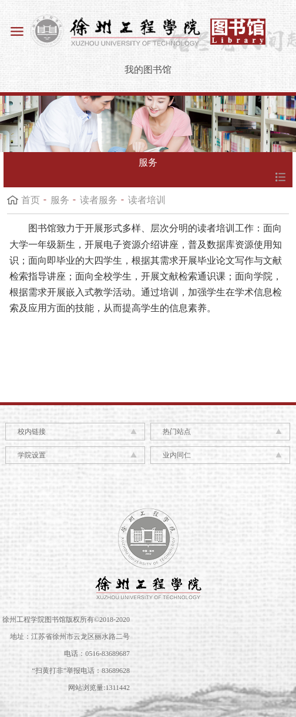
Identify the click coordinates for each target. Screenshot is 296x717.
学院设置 (32, 455)
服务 (60, 200)
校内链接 (32, 431)
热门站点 (177, 431)
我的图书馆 (148, 70)
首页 (30, 200)
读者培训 (147, 200)
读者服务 (98, 200)
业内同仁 (177, 455)
